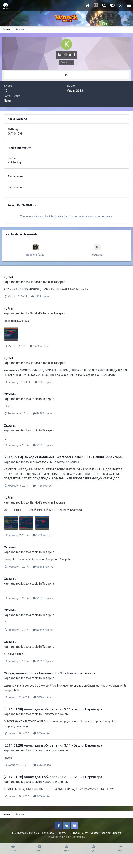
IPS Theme (18, 832)
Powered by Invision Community (66, 836)
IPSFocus (34, 832)
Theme (64, 832)
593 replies (42, 697)
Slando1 (34, 282)
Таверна (59, 282)
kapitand (9, 282)
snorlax (34, 462)
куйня (8, 277)
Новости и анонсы (66, 462)
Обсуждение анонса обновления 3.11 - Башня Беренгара (49, 673)
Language (49, 832)
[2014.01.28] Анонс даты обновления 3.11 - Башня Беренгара (53, 709)
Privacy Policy (80, 832)
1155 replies (42, 485)
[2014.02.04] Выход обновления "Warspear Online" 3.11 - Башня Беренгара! (63, 457)
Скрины (10, 394)
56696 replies (43, 413)
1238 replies (40, 296)
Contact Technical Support (105, 832)
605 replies (42, 733)
